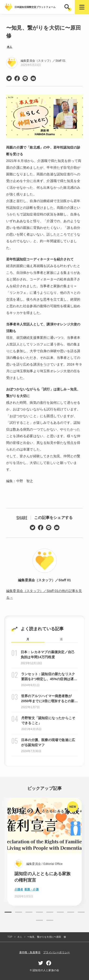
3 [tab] (29, 912)
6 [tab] (60, 912)
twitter (9, 78)
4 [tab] (39, 912)
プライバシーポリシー (56, 952)
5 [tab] (49, 912)
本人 (9, 46)
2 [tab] (18, 912)
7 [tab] (70, 912)
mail (33, 78)
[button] (68, 7)
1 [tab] (8, 912)
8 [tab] (81, 912)
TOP (9, 937)
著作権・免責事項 (30, 952)
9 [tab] (39, 920)
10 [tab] (49, 920)
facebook (17, 78)
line (25, 78)
